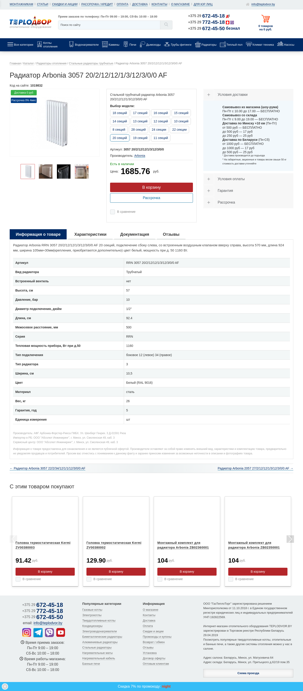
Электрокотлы (92, 615)
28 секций (138, 129)
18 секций (120, 113)
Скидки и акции (64, 4)
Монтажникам (21, 4)
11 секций (161, 138)
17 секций (140, 113)
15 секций (181, 113)
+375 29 (206, 16)
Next (290, 539)
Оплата (122, 4)
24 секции (159, 129)
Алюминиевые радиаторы (100, 642)
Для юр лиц (203, 4)
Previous (13, 539)
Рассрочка (151, 198)
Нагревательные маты (97, 653)
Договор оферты (154, 658)
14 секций (120, 121)
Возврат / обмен (154, 642)
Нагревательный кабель (98, 658)
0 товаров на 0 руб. (265, 27)
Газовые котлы (92, 609)
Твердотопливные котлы (98, 620)
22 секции (179, 129)
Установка (149, 653)
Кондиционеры (92, 626)
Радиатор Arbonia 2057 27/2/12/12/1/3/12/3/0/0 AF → (255, 468)
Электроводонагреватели (99, 631)
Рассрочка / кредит (97, 4)
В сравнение (126, 211)
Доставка (140, 4)
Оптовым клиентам (156, 663)
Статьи (42, 4)
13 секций (140, 121)
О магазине (180, 4)
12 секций (161, 121)
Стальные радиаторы (97, 647)
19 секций (140, 138)
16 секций (161, 113)
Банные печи (91, 663)
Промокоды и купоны (157, 636)
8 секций (119, 129)
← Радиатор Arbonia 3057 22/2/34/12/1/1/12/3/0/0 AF (47, 468)
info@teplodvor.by (263, 4)
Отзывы (148, 647)
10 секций (181, 121)
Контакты (159, 4)
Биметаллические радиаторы (102, 636)
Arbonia (139, 155)
